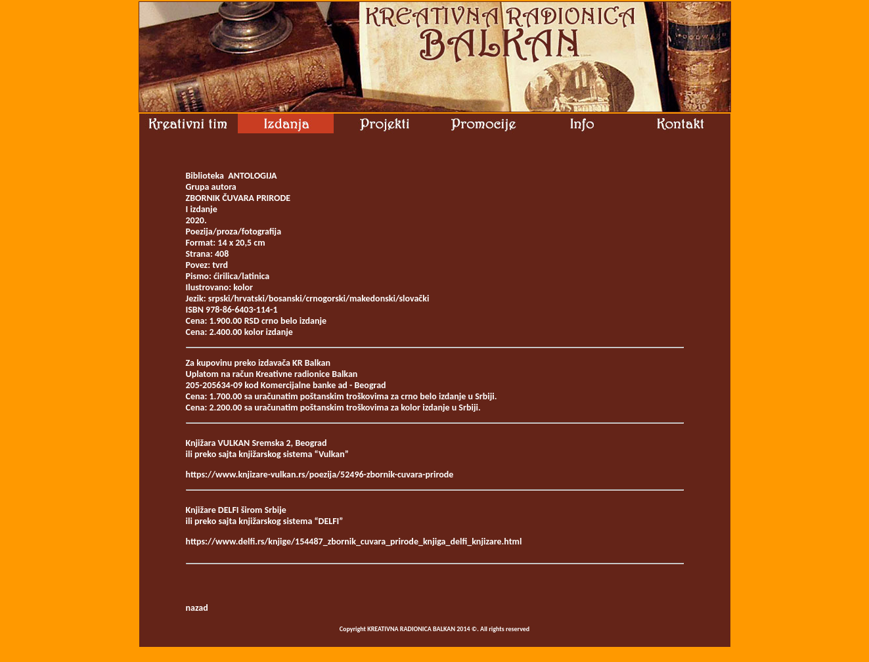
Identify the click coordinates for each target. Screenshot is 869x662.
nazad (197, 607)
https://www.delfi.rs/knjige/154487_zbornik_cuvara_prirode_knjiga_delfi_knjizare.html (354, 541)
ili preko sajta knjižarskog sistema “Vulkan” (267, 454)
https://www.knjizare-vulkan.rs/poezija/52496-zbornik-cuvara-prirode (320, 474)
